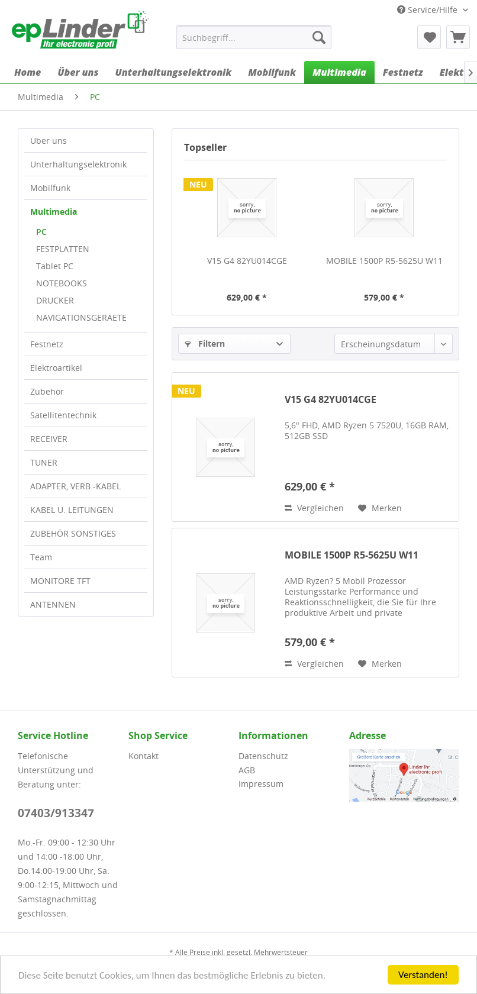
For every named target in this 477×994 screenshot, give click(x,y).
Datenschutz (263, 755)
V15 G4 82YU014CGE (247, 260)
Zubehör (47, 391)
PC (41, 231)
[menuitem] (253, 37)
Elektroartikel (56, 367)
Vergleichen (314, 508)
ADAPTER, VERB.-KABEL (75, 486)
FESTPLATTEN (62, 248)
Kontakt (143, 755)
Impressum (260, 783)
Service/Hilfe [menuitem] (428, 9)
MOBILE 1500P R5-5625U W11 (384, 260)
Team (41, 557)
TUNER (43, 462)
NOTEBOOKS (61, 283)
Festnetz (46, 344)
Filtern (205, 343)
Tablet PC (54, 266)
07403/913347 (56, 813)
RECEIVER (48, 438)
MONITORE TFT (60, 580)
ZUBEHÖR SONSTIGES (73, 533)
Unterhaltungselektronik (78, 164)
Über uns (48, 140)
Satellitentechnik (63, 415)
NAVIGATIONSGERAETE (81, 317)
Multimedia (53, 211)
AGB (246, 770)
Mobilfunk (50, 187)
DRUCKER (55, 300)
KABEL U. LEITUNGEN (72, 509)
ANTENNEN (53, 604)
